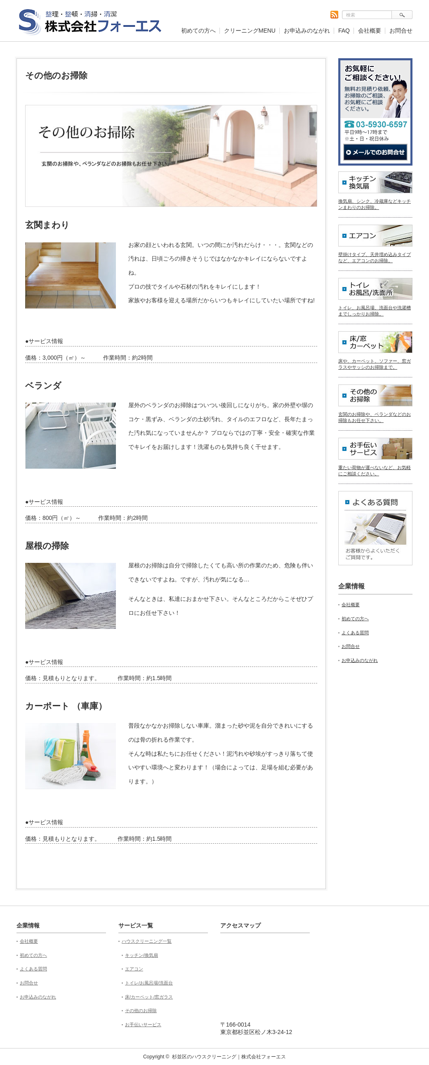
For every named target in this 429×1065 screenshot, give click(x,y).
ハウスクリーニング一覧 (147, 941)
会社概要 (369, 30)
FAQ (344, 30)
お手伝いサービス (143, 1024)
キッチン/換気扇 (141, 955)
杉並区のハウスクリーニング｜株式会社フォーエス (229, 1057)
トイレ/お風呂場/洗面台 (149, 982)
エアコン (134, 968)
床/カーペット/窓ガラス (149, 996)
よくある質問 (355, 632)
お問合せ (400, 30)
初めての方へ (198, 30)
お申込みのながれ (307, 30)
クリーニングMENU (250, 30)
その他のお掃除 (141, 1010)
